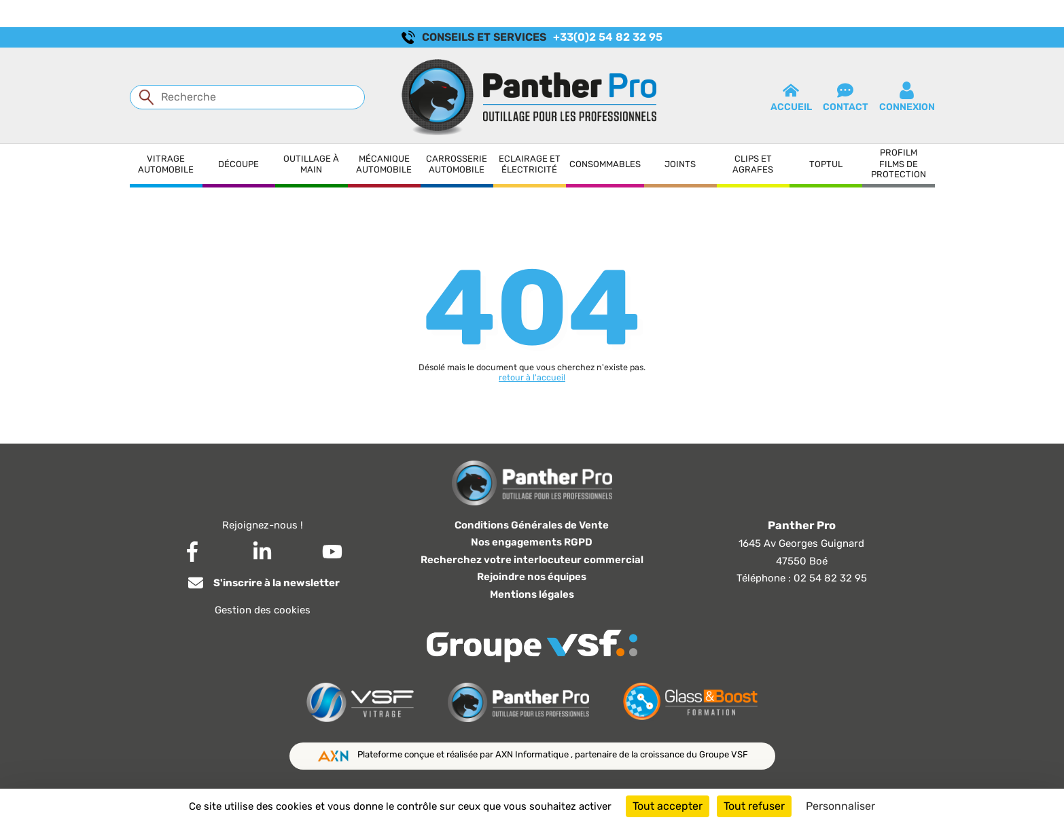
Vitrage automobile (166, 164)
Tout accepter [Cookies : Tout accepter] (668, 806)
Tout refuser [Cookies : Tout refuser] (754, 806)
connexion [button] (907, 97)
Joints (680, 164)
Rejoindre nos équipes (531, 577)
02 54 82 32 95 (830, 578)
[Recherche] (248, 97)
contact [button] (845, 97)
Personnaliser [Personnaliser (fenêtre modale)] (840, 806)
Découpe (238, 164)
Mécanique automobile (384, 164)
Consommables (605, 164)
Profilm (898, 152)
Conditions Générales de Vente (532, 525)
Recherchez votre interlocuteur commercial (532, 560)
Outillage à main (311, 164)
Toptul (826, 164)
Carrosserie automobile (456, 164)
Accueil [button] (791, 97)
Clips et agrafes (752, 164)
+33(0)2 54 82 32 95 (607, 37)
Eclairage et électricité (530, 164)
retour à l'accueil (532, 377)
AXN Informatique (533, 754)
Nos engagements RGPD (531, 542)
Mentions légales (532, 594)
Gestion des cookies (263, 610)
